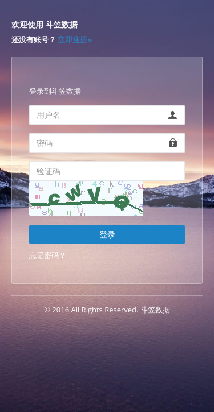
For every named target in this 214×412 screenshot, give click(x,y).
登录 (107, 234)
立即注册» (75, 39)
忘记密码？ (47, 255)
